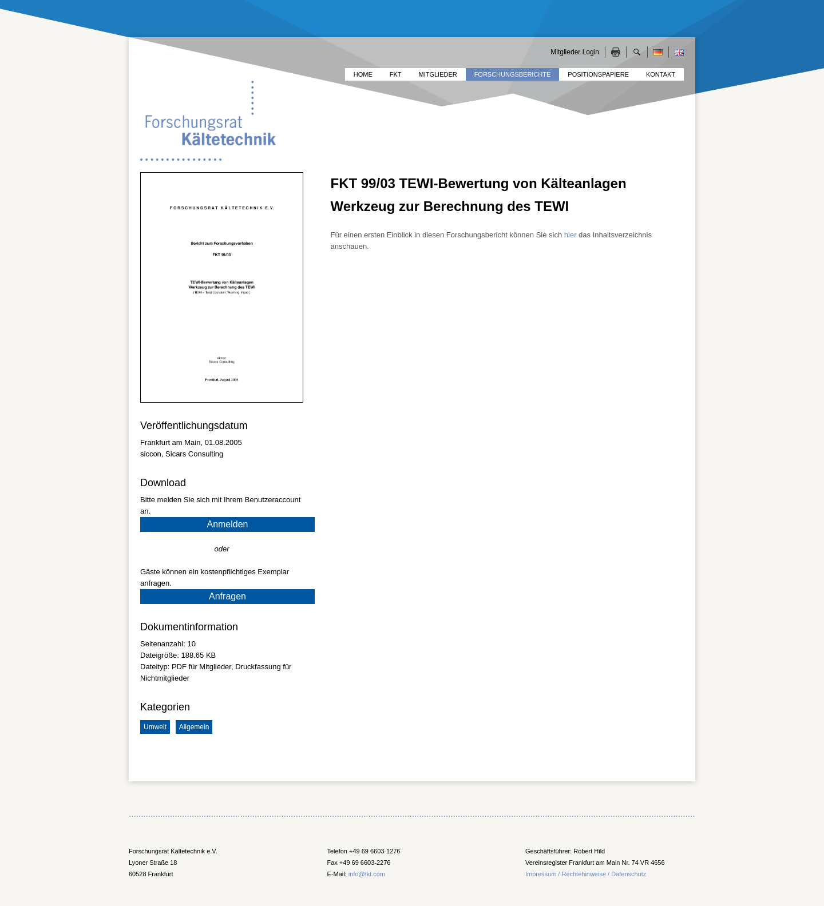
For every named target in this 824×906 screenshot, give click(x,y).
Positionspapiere (598, 74)
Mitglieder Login (574, 52)
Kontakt (660, 74)
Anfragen (227, 596)
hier (570, 235)
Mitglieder (438, 74)
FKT (396, 74)
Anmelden (227, 524)
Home (363, 74)
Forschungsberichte (512, 74)
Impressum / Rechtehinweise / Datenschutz (585, 874)
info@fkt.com (366, 874)
